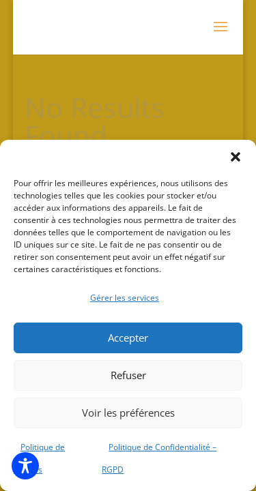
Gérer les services (124, 297)
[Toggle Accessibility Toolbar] (25, 466)
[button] (235, 157)
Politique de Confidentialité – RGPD (159, 458)
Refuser (128, 375)
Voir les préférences (128, 412)
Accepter (128, 337)
